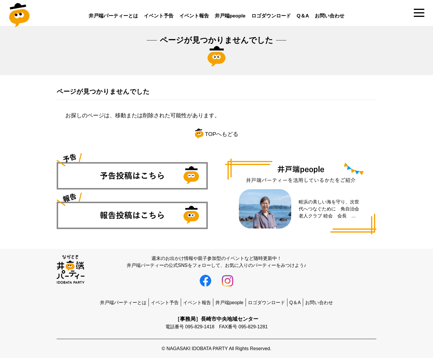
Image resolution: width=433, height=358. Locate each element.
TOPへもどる (216, 134)
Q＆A (303, 16)
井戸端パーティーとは (113, 16)
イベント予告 (158, 16)
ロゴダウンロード (271, 16)
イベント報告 (194, 16)
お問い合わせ (329, 16)
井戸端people (230, 16)
